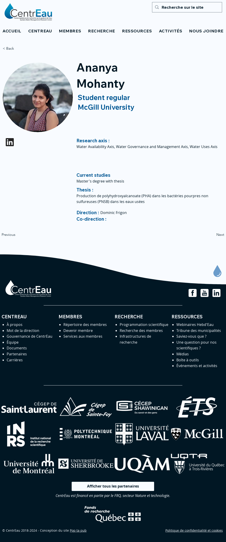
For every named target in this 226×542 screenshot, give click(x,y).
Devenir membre (78, 330)
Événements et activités (196, 365)
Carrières (15, 359)
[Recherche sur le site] (186, 7)
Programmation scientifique (144, 324)
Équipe (13, 342)
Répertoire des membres (85, 324)
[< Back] (18, 48)
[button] (40, 31)
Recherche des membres (141, 330)
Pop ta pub (78, 530)
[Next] (212, 234)
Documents (17, 348)
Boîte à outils (187, 359)
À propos (15, 324)
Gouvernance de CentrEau (29, 336)
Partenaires (17, 354)
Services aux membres (82, 336)
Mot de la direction (23, 330)
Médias (182, 354)
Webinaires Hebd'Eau (195, 324)
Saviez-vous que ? (191, 336)
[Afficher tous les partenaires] (113, 486)
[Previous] (17, 234)
